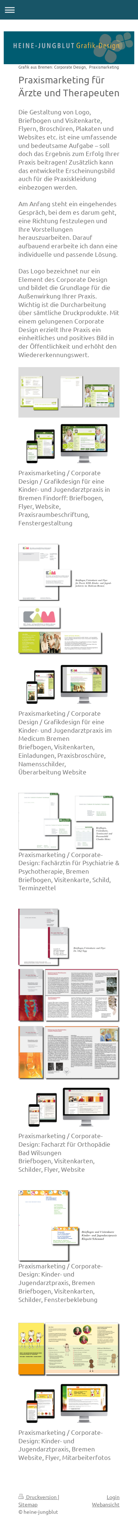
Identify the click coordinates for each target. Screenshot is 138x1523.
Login (113, 1496)
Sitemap (28, 1504)
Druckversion (38, 1496)
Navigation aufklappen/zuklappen (69, 10)
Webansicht (106, 1504)
